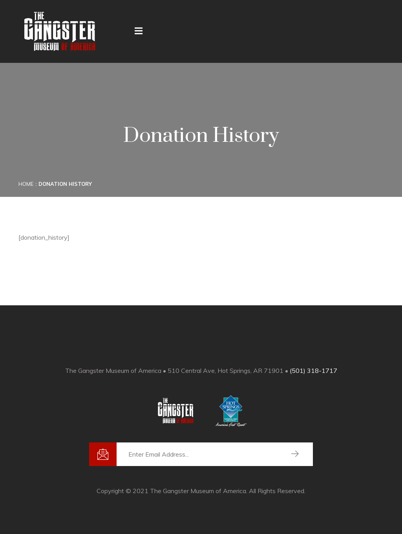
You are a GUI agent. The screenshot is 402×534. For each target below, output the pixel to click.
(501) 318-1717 (313, 370)
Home (25, 184)
